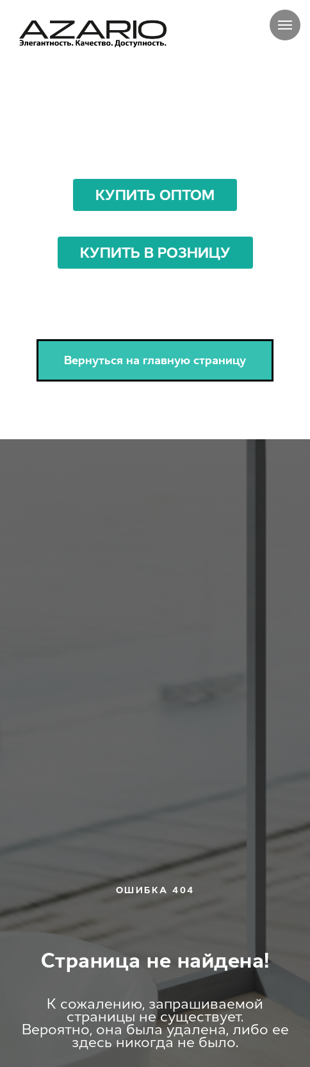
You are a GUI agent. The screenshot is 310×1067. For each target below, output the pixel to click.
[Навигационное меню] (285, 25)
